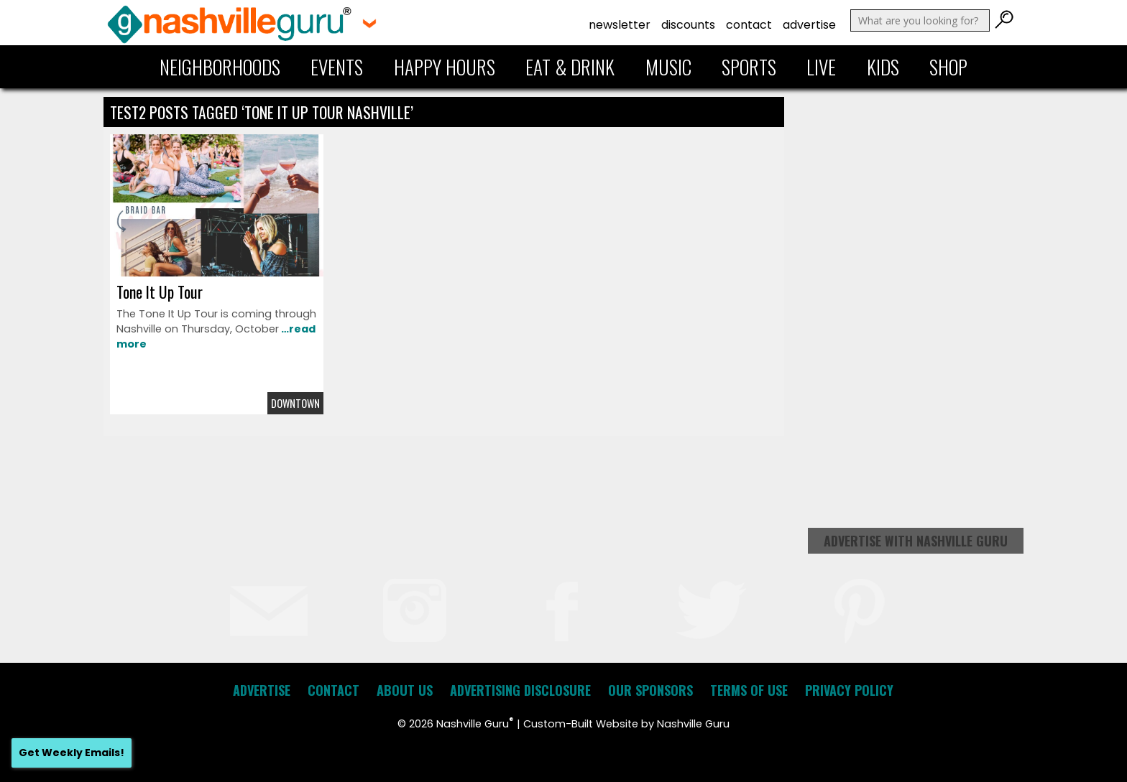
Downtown (295, 403)
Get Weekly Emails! (71, 752)
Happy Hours (444, 66)
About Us (405, 690)
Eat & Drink (570, 66)
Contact (749, 25)
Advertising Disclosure (520, 690)
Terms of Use (749, 690)
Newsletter (619, 25)
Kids (883, 66)
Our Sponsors (650, 690)
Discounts (688, 25)
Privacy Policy (849, 690)
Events (336, 66)
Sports (749, 66)
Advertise (809, 25)
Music (668, 66)
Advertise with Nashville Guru (916, 540)
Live (821, 66)
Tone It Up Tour (159, 291)
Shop (948, 66)
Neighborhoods (220, 66)
